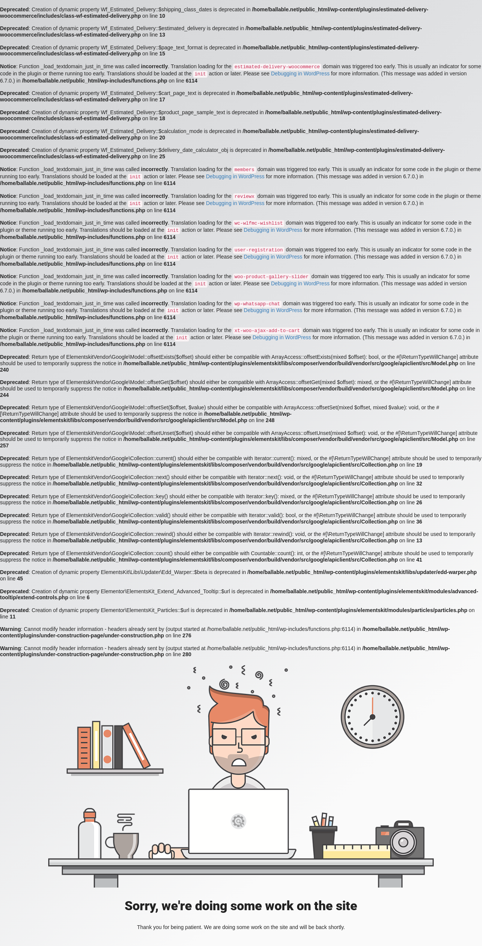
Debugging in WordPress (300, 73)
